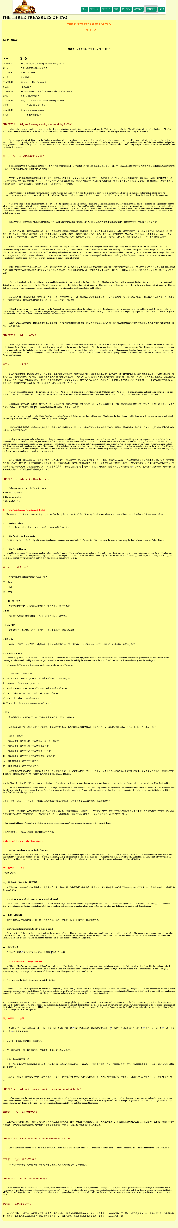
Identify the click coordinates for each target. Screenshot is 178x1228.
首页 (84, 9)
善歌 (116, 9)
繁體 (162, 9)
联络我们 (138, 9)
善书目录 (94, 9)
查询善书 (151, 9)
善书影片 (106, 9)
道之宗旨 (126, 9)
